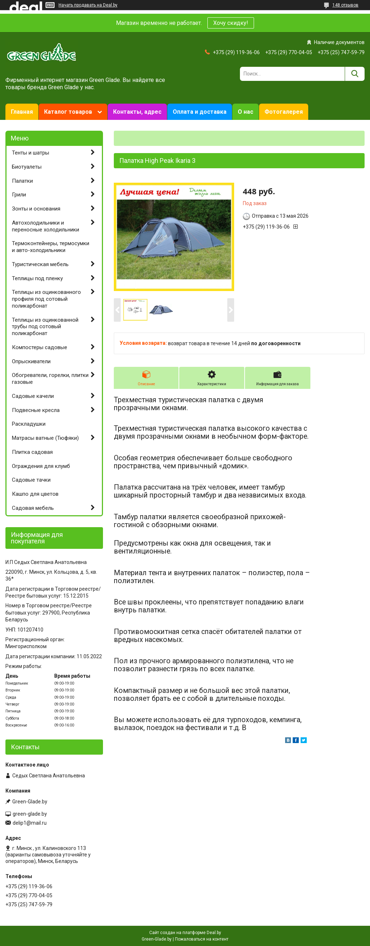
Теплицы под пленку (37, 278)
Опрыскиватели (31, 361)
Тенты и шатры (30, 152)
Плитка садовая (32, 452)
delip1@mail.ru (30, 823)
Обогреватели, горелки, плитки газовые (50, 378)
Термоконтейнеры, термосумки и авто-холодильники (50, 246)
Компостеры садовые (39, 347)
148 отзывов (345, 5)
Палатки (22, 181)
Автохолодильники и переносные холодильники (45, 226)
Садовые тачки (31, 480)
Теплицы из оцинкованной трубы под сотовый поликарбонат (45, 327)
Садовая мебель (33, 508)
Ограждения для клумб (41, 466)
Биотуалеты (27, 167)
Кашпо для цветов (35, 494)
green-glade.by (30, 814)
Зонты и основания (36, 208)
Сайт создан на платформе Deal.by (185, 932)
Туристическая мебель (40, 264)
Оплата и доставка (200, 111)
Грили (19, 194)
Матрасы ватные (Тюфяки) (45, 438)
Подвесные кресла (36, 410)
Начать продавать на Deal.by (88, 5)
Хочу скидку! (230, 22)
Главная (22, 111)
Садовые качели (33, 396)
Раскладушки (29, 424)
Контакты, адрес (137, 111)
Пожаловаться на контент (201, 939)
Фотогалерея (283, 111)
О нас (245, 111)
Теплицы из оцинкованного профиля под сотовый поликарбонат (46, 299)
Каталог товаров (68, 111)
